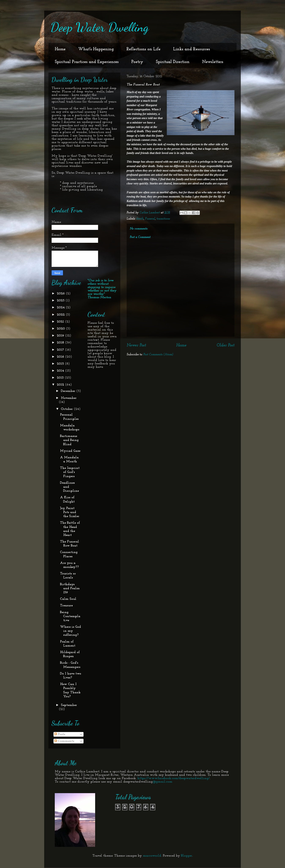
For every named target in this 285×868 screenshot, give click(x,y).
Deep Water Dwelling (100, 27)
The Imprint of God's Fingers (69, 472)
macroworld (152, 855)
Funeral (150, 218)
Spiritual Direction (172, 62)
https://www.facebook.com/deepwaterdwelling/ (173, 778)
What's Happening (96, 49)
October (67, 409)
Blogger (186, 855)
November (69, 398)
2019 (61, 335)
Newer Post (136, 345)
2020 (61, 328)
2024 (61, 307)
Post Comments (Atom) (158, 354)
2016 (61, 356)
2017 (61, 350)
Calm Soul (68, 599)
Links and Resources (191, 49)
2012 (61, 384)
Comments (64, 741)
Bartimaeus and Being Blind (69, 440)
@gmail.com (162, 781)
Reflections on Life (143, 49)
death (140, 218)
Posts (59, 734)
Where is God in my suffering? (70, 631)
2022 (61, 314)
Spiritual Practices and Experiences (87, 62)
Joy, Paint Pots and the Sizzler (69, 512)
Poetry (137, 62)
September (69, 705)
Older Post (225, 345)
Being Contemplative (70, 616)
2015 (61, 363)
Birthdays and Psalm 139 (70, 588)
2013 (61, 377)
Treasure (66, 605)
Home (60, 49)
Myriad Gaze (70, 451)
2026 (61, 293)
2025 (61, 300)
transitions (163, 218)
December (68, 391)
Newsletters (212, 62)
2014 (61, 370)
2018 (61, 342)
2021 (61, 321)
